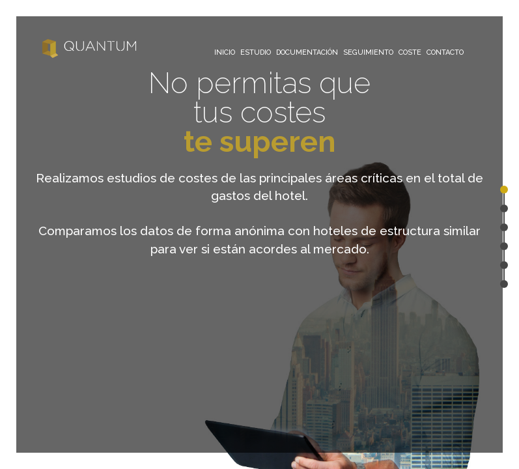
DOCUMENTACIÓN (307, 52)
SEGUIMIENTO (368, 52)
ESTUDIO (255, 52)
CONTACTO (445, 52)
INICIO (224, 52)
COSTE (410, 52)
